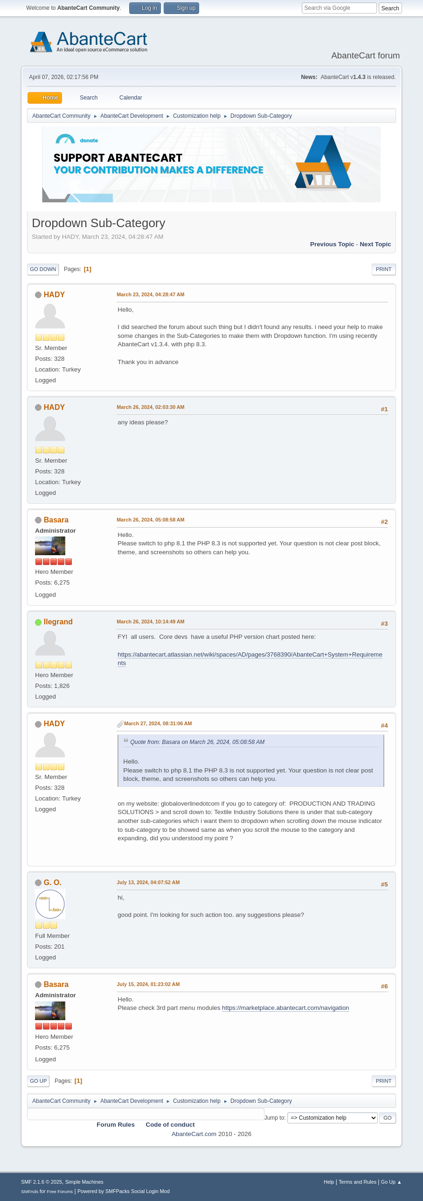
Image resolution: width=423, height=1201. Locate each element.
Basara (56, 520)
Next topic (375, 244)
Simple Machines (84, 1182)
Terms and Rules (357, 1182)
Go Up (38, 1081)
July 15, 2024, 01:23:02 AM (148, 984)
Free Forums (60, 1191)
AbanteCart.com (194, 1133)
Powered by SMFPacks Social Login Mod (123, 1191)
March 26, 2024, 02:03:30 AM (150, 407)
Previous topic (332, 244)
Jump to (274, 1118)
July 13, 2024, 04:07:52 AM (148, 882)
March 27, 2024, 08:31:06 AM (158, 723)
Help (329, 1182)
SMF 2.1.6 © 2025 (41, 1182)
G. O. (53, 882)
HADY (54, 295)
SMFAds (29, 1191)
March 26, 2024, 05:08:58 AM (150, 519)
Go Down (43, 269)
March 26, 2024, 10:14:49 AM (150, 621)
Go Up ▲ (391, 1182)
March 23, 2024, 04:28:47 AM (150, 294)
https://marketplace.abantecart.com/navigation (285, 1007)
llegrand (58, 622)
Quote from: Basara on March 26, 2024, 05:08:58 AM (197, 742)
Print (384, 269)
